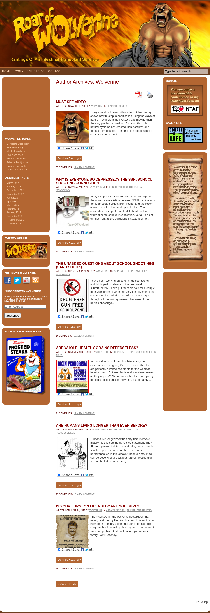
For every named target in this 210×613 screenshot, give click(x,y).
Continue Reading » (69, 158)
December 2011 (15, 216)
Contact (55, 71)
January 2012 (14, 212)
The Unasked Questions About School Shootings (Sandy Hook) (105, 265)
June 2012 (12, 197)
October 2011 (14, 223)
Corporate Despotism (18, 143)
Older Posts (67, 584)
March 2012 (13, 205)
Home (6, 71)
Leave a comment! (84, 167)
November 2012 (15, 194)
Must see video (71, 102)
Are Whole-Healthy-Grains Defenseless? (97, 348)
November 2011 (15, 219)
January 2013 (14, 186)
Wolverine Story (29, 71)
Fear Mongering (15, 147)
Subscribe (12, 315)
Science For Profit (16, 158)
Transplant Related (17, 169)
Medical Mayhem (16, 151)
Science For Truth (16, 166)
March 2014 (13, 183)
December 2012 (15, 190)
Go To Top (202, 602)
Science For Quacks (17, 162)
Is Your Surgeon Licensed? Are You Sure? (97, 506)
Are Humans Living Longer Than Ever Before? (101, 425)
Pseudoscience (15, 155)
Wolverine (97, 106)
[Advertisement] (26, 101)
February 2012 (14, 209)
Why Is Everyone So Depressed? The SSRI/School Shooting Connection (104, 181)
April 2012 (12, 201)
